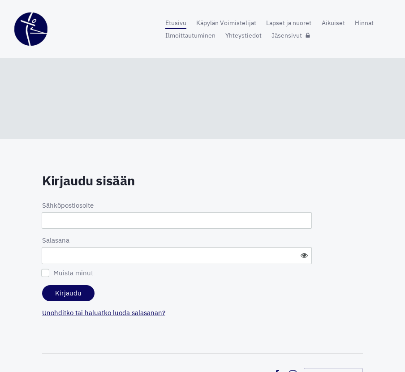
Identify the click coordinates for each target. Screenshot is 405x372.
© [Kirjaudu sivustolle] (45, 350)
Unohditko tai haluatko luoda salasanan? (183, 288)
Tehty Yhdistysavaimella (333, 349)
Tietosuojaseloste (240, 349)
